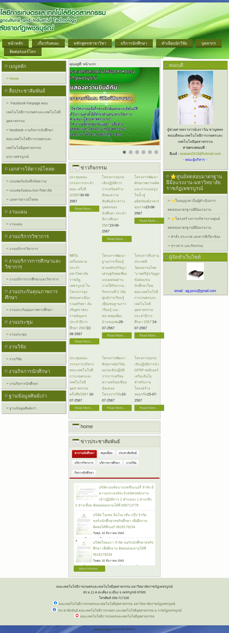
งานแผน (16, 224)
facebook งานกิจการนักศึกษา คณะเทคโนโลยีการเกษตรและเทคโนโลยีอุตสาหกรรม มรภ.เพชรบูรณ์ (29, 143)
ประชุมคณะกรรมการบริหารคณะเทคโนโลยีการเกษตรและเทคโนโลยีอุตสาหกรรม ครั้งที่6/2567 (82, 376)
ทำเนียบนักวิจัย (174, 43)
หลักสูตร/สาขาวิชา (90, 43)
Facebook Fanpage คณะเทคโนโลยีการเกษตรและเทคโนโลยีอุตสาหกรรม (33, 112)
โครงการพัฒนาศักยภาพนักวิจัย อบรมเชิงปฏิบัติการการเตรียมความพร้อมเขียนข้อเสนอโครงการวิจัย (114, 376)
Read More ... (84, 209)
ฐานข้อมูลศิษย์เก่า (23, 408)
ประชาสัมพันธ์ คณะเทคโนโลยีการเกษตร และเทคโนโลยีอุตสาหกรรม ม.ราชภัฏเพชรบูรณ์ (120, 610)
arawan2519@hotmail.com (200, 154)
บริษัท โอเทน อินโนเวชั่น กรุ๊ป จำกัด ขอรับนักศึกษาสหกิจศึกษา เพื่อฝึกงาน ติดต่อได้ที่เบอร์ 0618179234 (120, 521)
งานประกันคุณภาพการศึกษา (31, 310)
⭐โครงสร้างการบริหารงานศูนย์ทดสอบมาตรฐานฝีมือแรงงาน (194, 223)
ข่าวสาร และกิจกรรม (187, 246)
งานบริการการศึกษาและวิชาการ (34, 279)
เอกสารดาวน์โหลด (24, 199)
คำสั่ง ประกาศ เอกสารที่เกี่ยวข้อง (195, 237)
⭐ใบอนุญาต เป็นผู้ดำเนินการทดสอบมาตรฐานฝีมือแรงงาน (192, 205)
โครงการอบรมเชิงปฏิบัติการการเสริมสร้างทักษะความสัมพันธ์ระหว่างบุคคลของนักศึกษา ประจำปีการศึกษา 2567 (114, 201)
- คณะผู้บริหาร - (195, 160)
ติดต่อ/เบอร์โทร (23, 51)
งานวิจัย (16, 359)
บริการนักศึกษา (134, 43)
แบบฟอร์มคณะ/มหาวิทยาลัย (31, 190)
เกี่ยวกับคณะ (48, 43)
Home (14, 79)
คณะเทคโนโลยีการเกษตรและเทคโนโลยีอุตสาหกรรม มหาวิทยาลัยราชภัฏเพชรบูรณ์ (116, 604)
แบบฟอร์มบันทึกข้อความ (28, 181)
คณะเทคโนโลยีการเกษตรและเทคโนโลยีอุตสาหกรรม (117, 616)
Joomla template (102, 629)
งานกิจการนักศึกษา (24, 384)
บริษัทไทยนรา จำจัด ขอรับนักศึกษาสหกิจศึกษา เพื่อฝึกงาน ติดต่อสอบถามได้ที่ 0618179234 (123, 548)
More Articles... (89, 568)
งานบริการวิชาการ (24, 249)
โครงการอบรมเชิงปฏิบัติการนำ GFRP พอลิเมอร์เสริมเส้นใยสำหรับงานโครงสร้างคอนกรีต (146, 376)
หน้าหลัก (15, 43)
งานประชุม (18, 334)
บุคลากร (208, 43)
